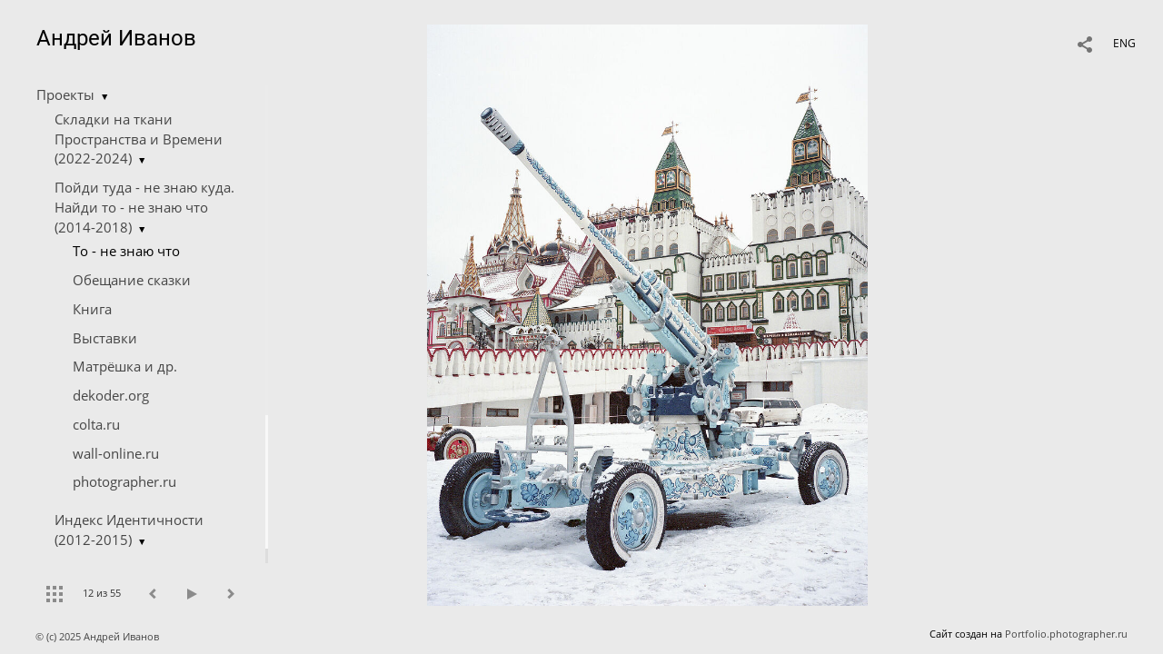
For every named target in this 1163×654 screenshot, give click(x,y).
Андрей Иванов (116, 38)
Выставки (105, 338)
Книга (92, 309)
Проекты (65, 94)
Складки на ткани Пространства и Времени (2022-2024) (139, 139)
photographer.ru (124, 481)
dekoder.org (111, 395)
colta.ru (96, 424)
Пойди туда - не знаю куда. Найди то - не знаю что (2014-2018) (144, 207)
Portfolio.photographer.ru (1066, 633)
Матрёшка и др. (125, 366)
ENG (1124, 43)
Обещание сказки (132, 280)
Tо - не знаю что (126, 251)
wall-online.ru (116, 453)
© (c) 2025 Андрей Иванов (98, 636)
